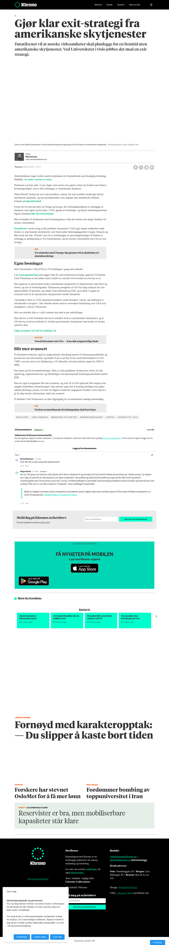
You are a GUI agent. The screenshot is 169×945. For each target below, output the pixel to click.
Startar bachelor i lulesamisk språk (28, 617)
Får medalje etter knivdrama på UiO (130, 617)
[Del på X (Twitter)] (141, 167)
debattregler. (77, 872)
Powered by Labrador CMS (84, 941)
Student (121, 6)
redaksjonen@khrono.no (123, 856)
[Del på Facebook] (135, 167)
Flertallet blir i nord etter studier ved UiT (99, 617)
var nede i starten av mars (38, 179)
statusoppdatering (28, 274)
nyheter (110, 417)
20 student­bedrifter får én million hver (66, 617)
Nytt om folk (134, 6)
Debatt (109, 6)
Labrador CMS (124, 893)
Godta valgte (40, 937)
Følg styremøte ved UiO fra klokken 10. (35, 330)
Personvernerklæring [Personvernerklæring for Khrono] (37, 879)
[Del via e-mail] (152, 167)
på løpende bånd (32, 201)
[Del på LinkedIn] (146, 167)
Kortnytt (84, 609)
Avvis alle (57, 937)
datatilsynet (22, 417)
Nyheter (98, 6)
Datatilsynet (20, 228)
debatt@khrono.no (120, 860)
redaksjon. (91, 869)
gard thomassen (40, 417)
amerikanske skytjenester (64, 417)
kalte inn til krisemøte (42, 213)
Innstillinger (157, 942)
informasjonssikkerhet (91, 417)
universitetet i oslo (128, 417)
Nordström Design (127, 887)
